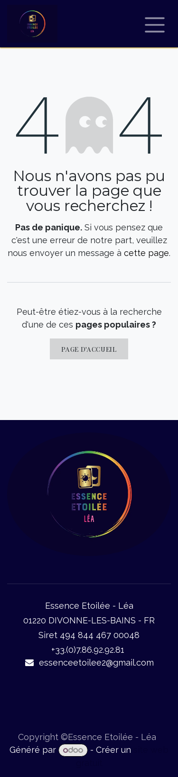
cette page (146, 253)
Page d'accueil (88, 349)
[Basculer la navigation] (155, 23)
